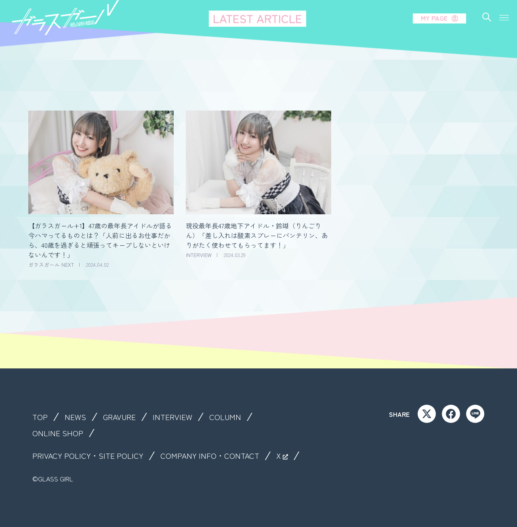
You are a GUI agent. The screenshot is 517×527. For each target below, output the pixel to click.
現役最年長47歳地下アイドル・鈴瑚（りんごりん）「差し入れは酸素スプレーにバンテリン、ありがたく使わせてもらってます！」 (257, 235)
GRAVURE (120, 417)
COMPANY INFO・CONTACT (212, 456)
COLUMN (228, 417)
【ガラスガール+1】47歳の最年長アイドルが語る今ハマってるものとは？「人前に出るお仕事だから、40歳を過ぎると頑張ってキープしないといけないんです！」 (100, 240)
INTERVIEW (175, 417)
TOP (40, 417)
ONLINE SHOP (58, 433)
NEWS (75, 417)
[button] (504, 11)
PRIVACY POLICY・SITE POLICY (88, 456)
